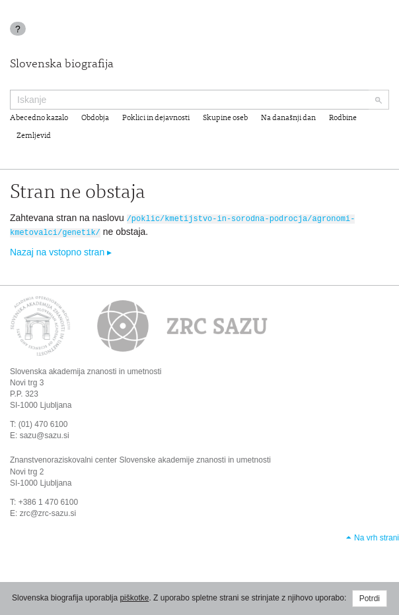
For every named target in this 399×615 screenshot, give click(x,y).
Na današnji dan (288, 118)
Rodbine (343, 118)
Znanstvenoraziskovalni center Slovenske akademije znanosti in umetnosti (140, 458)
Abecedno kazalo (39, 118)
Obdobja (95, 118)
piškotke (134, 597)
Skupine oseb (225, 118)
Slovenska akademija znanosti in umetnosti (85, 369)
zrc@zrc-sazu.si (48, 512)
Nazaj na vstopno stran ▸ (61, 250)
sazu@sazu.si (44, 434)
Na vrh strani (376, 536)
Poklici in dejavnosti (156, 118)
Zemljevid (34, 136)
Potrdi (369, 598)
